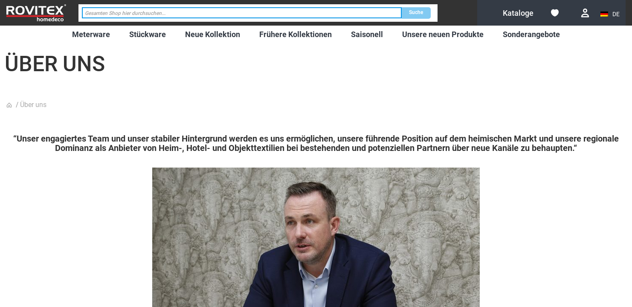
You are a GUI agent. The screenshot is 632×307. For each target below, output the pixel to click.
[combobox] (242, 13)
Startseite (10, 105)
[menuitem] (91, 34)
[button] (610, 14)
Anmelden (585, 13)
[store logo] (36, 12)
